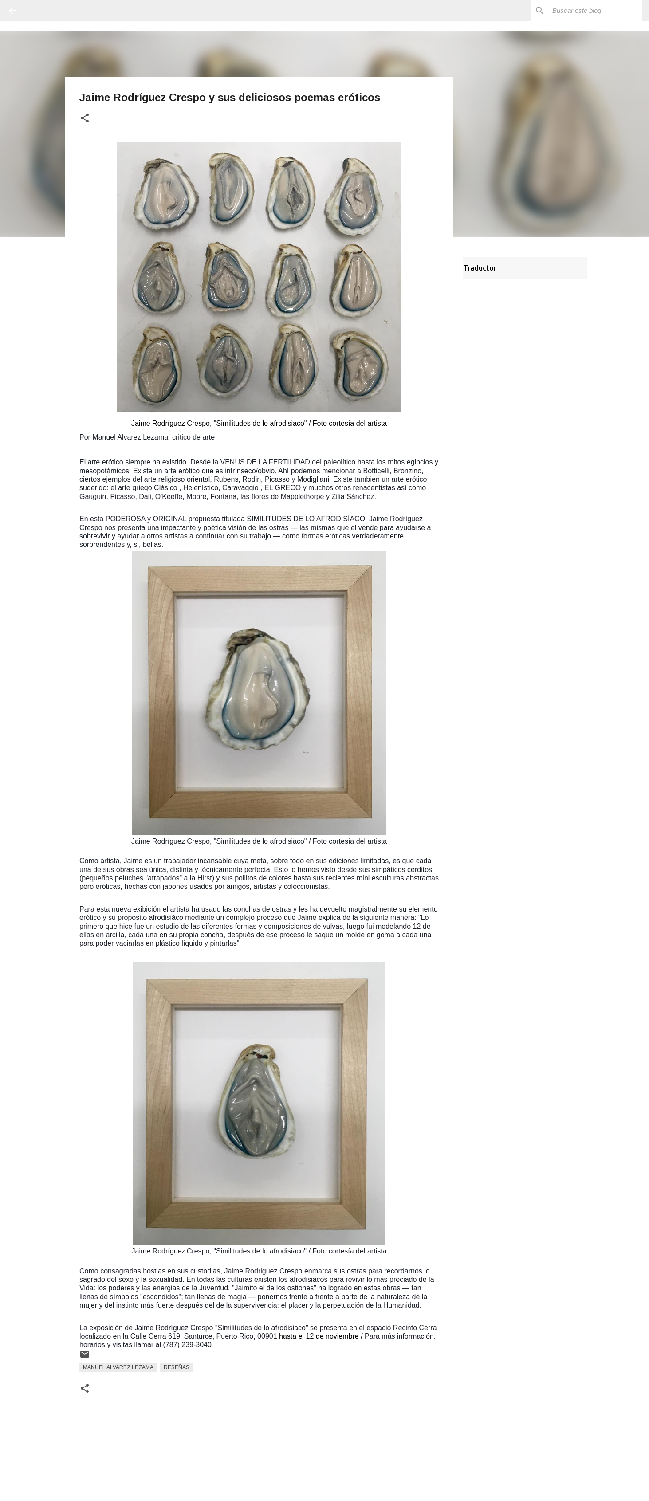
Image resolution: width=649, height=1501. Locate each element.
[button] (84, 119)
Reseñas (176, 1367)
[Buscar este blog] (595, 10)
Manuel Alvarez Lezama (118, 1367)
